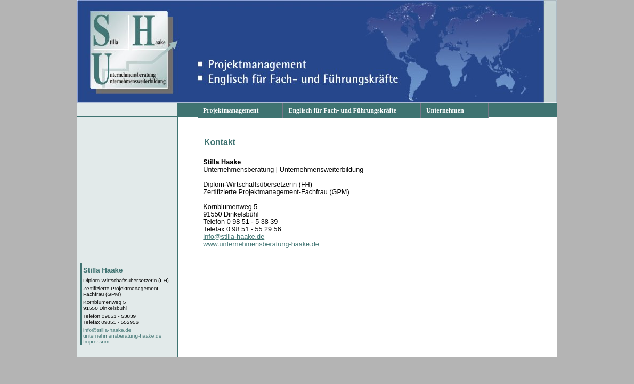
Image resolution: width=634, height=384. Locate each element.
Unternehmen (445, 110)
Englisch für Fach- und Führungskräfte (342, 110)
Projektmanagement (230, 110)
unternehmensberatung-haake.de (122, 336)
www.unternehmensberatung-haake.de (261, 244)
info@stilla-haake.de (107, 330)
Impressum (96, 342)
